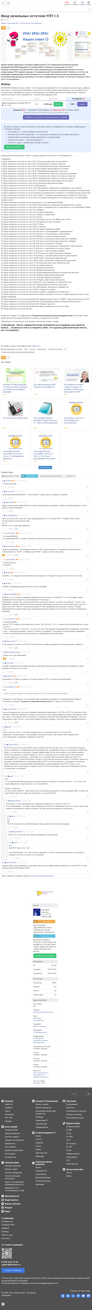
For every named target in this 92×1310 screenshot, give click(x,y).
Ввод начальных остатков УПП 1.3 (30, 16)
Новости (8, 1104)
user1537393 (11, 862)
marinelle (9, 663)
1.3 (65, 349)
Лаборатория (12, 1162)
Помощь (5, 1232)
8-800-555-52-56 (10, 1262)
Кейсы (38, 1149)
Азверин (9, 676)
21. (7, 801)
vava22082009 (11, 515)
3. (2, 502)
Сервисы (39, 1143)
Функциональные (12, 1133)
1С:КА (68, 1133)
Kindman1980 (11, 594)
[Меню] (3, 3)
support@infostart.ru (11, 1265)
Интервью (9, 1114)
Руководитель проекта (76, 1111)
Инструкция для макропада (15, 418)
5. (3, 533)
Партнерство (41, 1153)
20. (6, 776)
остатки (32, 349)
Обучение (71, 1101)
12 (4, 655)
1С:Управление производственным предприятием (40, 1040)
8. (3, 573)
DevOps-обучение (13, 1166)
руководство (42, 349)
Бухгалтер (37, 1018)
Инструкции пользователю (43, 1012)
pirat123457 (10, 533)
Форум (8, 1207)
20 (8, 804)
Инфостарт (36, 346)
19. (5, 745)
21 (8, 819)
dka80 (8, 573)
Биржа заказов (12, 1204)
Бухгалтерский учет (40, 1073)
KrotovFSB (10, 491)
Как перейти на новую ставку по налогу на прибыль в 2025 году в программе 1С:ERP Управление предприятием (75, 389)
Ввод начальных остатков (13, 349)
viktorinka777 (11, 641)
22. (8, 816)
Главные (8, 1108)
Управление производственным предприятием (18, 352)
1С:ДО (69, 1150)
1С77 (68, 1160)
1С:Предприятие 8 (40, 1032)
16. (4, 687)
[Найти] (88, 1094)
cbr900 (8, 481)
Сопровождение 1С (45, 1132)
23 (10, 846)
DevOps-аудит (11, 1169)
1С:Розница (71, 1143)
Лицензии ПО (41, 1171)
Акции (38, 1136)
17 (4, 730)
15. (3, 676)
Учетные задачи (12, 1137)
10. (3, 594)
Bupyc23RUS (11, 709)
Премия (8, 1121)
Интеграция (10, 1154)
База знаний (11, 1127)
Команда (39, 1117)
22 (9, 835)
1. (2, 481)
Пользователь (38, 1020)
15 (4, 690)
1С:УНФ (69, 1137)
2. (2, 491)
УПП (25, 349)
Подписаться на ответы (10, 476)
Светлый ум (10, 546)
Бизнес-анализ (42, 1104)
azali (9, 727)
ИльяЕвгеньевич (13, 652)
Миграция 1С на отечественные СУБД (14, 1189)
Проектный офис (74, 1169)
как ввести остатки (55, 349)
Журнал (9, 1101)
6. (2, 546)
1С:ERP (69, 1130)
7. (3, 559)
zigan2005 (9, 502)
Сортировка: (51, 476)
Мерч (7, 1211)
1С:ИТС (39, 1139)
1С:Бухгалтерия (73, 1126)
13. (4, 652)
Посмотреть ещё (45, 467)
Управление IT (42, 1120)
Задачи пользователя (14, 1140)
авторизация (48, 876)
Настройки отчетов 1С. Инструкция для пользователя (74, 420)
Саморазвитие (42, 1127)
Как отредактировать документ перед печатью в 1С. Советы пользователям (45, 420)
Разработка (10, 1143)
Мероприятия (12, 1196)
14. (3, 663)
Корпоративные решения (44, 1163)
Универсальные (73, 1154)
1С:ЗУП (69, 1147)
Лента (7, 1111)
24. (10, 842)
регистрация (37, 876)
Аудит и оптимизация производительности (14, 1183)
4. (3, 515)
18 (5, 748)
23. (9, 832)
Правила (5, 1228)
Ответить (11, 487)
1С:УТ (68, 1140)
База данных (10, 1147)
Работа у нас (7, 1235)
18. (4, 727)
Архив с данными (39, 1026)
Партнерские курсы (75, 1118)
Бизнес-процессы (43, 1108)
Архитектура (41, 1124)
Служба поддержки (13, 1245)
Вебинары (40, 1156)
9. (3, 583)
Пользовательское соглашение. (15, 1283)
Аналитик (70, 1108)
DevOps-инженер (73, 1114)
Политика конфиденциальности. (44, 1283)
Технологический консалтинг (12, 1177)
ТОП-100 (8, 1118)
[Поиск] (8, 3)
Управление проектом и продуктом (46, 1112)
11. (4, 619)
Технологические (43, 1181)
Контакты (6, 1238)
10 (4, 622)
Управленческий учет (41, 1077)
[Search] (81, 1094)
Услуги (38, 1146)
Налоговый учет (39, 1075)
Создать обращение (13, 1270)
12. (3, 641)
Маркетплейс (73, 1123)
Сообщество (10, 1157)
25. (3, 862)
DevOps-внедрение (13, 1173)
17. (3, 709)
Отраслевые (41, 1174)
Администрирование (14, 1150)
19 (6, 779)
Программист (72, 1104)
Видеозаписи (11, 1200)
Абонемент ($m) (39, 1083)
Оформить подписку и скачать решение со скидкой (46, 117)
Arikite (8, 583)
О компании (8, 1218)
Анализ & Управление (47, 1101)
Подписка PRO (11, 1130)
